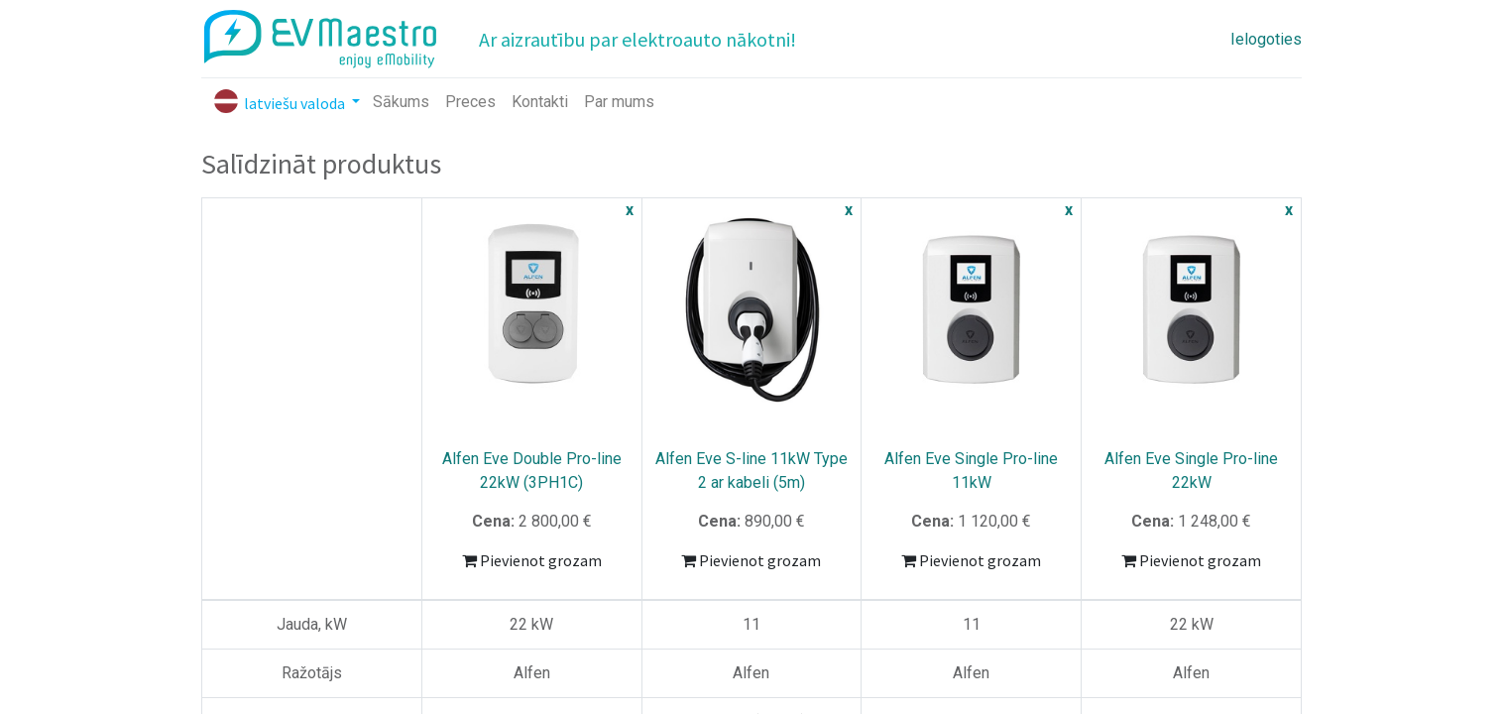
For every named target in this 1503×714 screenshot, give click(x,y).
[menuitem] (401, 102)
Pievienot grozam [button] (532, 560)
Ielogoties (1266, 39)
